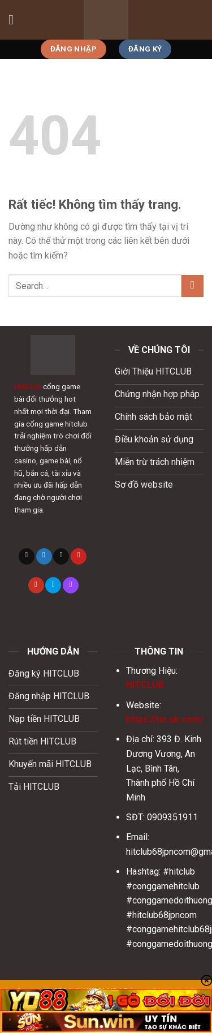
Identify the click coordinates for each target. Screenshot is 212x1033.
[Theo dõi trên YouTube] (36, 585)
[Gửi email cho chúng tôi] (61, 556)
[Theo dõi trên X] (26, 556)
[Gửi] (192, 286)
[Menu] (15, 19)
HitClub (27, 386)
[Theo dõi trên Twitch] (71, 585)
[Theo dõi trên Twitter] (44, 556)
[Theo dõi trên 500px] (53, 585)
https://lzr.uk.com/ (165, 719)
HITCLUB (145, 684)
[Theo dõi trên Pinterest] (78, 556)
